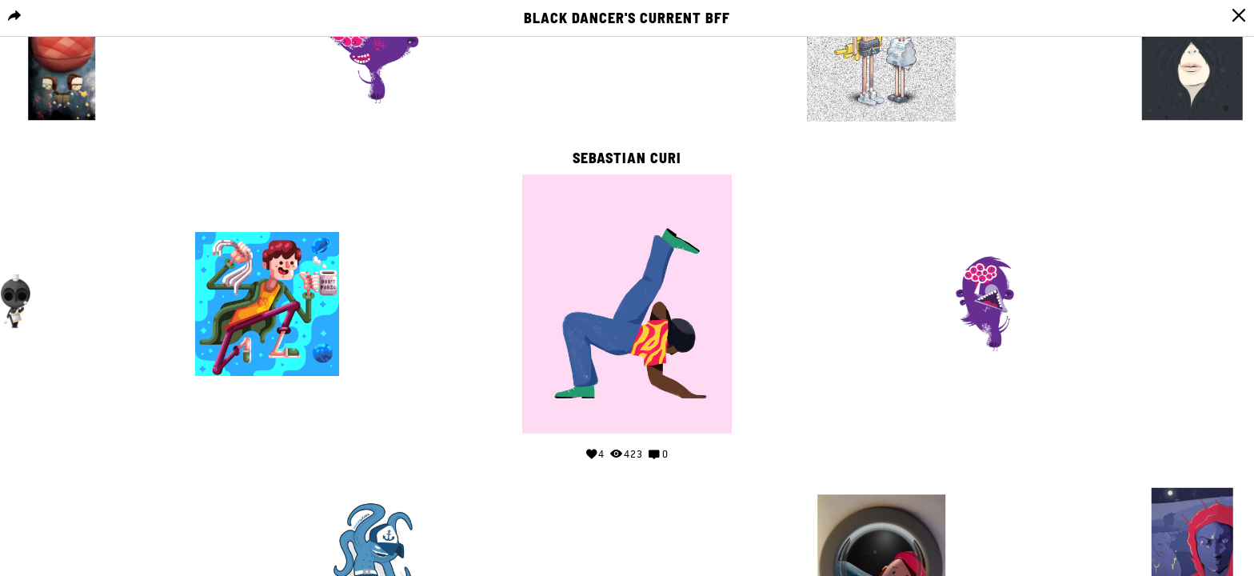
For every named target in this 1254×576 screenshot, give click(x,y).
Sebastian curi (627, 158)
